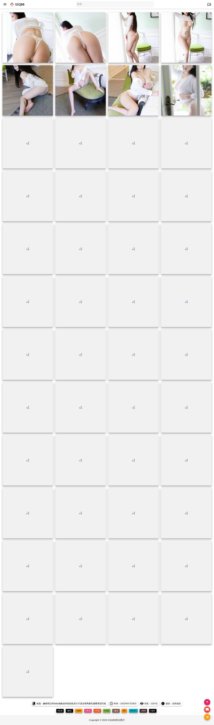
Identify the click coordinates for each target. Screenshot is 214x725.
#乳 (124, 711)
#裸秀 (143, 711)
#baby (133, 711)
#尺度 (106, 711)
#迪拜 (152, 711)
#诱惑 (88, 711)
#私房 (60, 711)
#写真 (97, 711)
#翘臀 (78, 711)
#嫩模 (115, 711)
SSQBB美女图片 (116, 720)
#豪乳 (69, 711)
